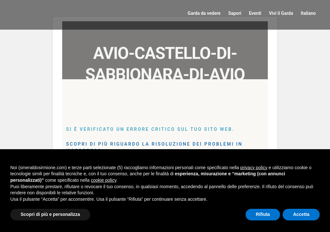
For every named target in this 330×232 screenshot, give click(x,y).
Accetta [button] (301, 214)
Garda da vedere (204, 13)
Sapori (234, 13)
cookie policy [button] (103, 180)
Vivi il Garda (281, 13)
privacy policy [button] (253, 167)
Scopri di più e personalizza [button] (50, 214)
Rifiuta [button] (263, 214)
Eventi (255, 13)
